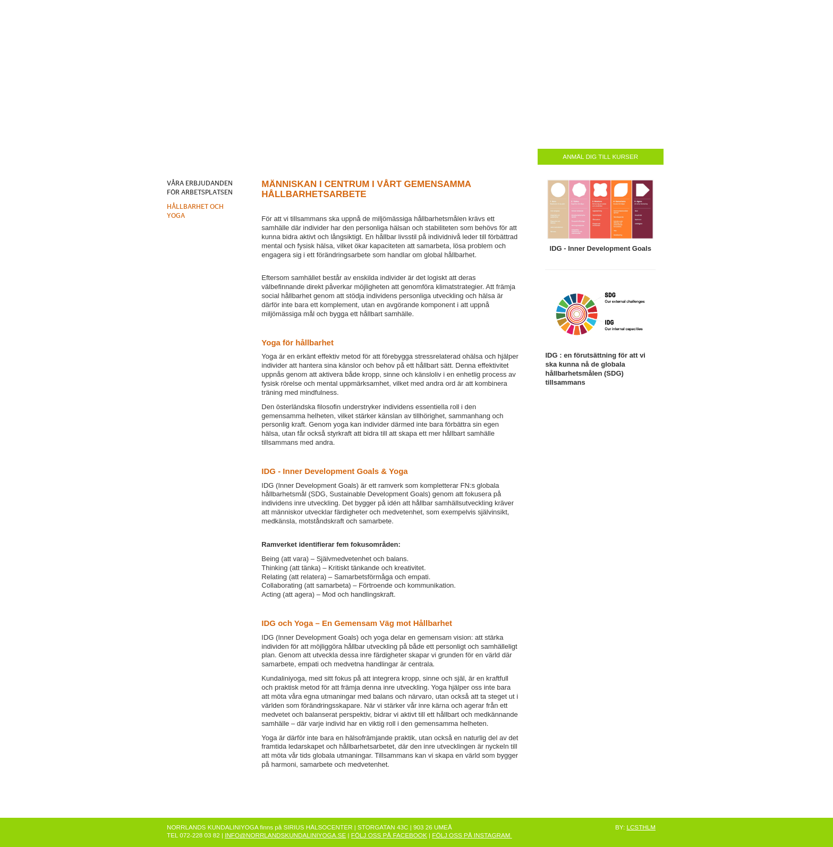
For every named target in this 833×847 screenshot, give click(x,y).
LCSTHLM (641, 827)
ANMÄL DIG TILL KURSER (600, 156)
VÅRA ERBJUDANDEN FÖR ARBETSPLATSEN (200, 188)
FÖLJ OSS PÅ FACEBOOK (389, 835)
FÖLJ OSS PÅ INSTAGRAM (472, 835)
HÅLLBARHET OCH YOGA (195, 211)
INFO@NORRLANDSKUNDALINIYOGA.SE (285, 835)
